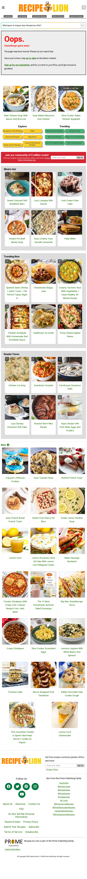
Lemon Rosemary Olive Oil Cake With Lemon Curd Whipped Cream (43, 561)
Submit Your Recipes (15, 826)
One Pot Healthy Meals (54, 143)
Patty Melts (70, 238)
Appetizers (32, 137)
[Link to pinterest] (26, 786)
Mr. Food (64, 800)
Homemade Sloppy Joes (43, 289)
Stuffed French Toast (71, 477)
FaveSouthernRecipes (64, 811)
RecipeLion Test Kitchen (12, 131)
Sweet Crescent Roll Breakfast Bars (17, 202)
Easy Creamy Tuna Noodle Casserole (43, 240)
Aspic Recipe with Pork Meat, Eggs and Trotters (70, 427)
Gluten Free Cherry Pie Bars (43, 520)
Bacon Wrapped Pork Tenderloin (43, 694)
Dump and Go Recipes (12, 145)
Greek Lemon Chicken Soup (72, 520)
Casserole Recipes (12, 137)
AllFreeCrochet (64, 786)
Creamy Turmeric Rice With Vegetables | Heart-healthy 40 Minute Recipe (70, 292)
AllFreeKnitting (64, 790)
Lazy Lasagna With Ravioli (43, 202)
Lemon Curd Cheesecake (65, 734)
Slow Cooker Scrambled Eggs (43, 650)
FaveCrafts (63, 783)
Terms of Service (13, 831)
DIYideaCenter (64, 797)
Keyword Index (12, 821)
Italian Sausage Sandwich (71, 560)
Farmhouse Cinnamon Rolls (70, 387)
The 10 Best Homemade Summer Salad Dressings (43, 605)
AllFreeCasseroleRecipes (64, 814)
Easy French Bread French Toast (15, 520)
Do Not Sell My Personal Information (21, 815)
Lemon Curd (15, 558)
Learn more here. (12, 849)
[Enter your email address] (61, 765)
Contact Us (34, 804)
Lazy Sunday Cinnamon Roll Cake (17, 425)
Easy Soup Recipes (74, 143)
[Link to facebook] (8, 786)
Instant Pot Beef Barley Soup (17, 240)
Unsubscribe (31, 831)
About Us (7, 804)
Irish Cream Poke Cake (70, 202)
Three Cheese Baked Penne (70, 335)
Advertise (20, 804)
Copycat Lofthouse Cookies (15, 479)
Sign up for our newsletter (17, 65)
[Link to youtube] (21, 794)
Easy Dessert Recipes (54, 131)
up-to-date (31, 58)
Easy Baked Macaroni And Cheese (43, 117)
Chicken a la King (17, 385)
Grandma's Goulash (43, 385)
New (5, 444)
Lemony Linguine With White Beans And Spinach (72, 652)
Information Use (29, 160)
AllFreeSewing (64, 793)
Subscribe (34, 826)
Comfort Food (74, 131)
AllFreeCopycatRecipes (64, 804)
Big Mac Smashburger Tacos (72, 603)
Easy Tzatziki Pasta (43, 477)
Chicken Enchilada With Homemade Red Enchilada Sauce (17, 336)
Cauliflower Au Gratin (43, 333)
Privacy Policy (30, 821)
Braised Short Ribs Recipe (43, 425)
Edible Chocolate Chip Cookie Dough (72, 694)
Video (32, 131)
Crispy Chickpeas (15, 648)
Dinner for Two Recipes (74, 137)
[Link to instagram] (35, 786)
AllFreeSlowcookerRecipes (63, 807)
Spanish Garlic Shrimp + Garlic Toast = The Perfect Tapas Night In (17, 292)
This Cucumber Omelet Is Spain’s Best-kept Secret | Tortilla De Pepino (22, 737)
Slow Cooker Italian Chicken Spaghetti (71, 117)
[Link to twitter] (17, 786)
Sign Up (80, 157)
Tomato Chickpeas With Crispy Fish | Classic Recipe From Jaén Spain (15, 606)
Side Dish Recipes (54, 137)
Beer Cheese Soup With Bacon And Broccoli (16, 117)
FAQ (21, 808)
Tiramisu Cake (15, 692)
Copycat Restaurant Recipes (32, 144)
